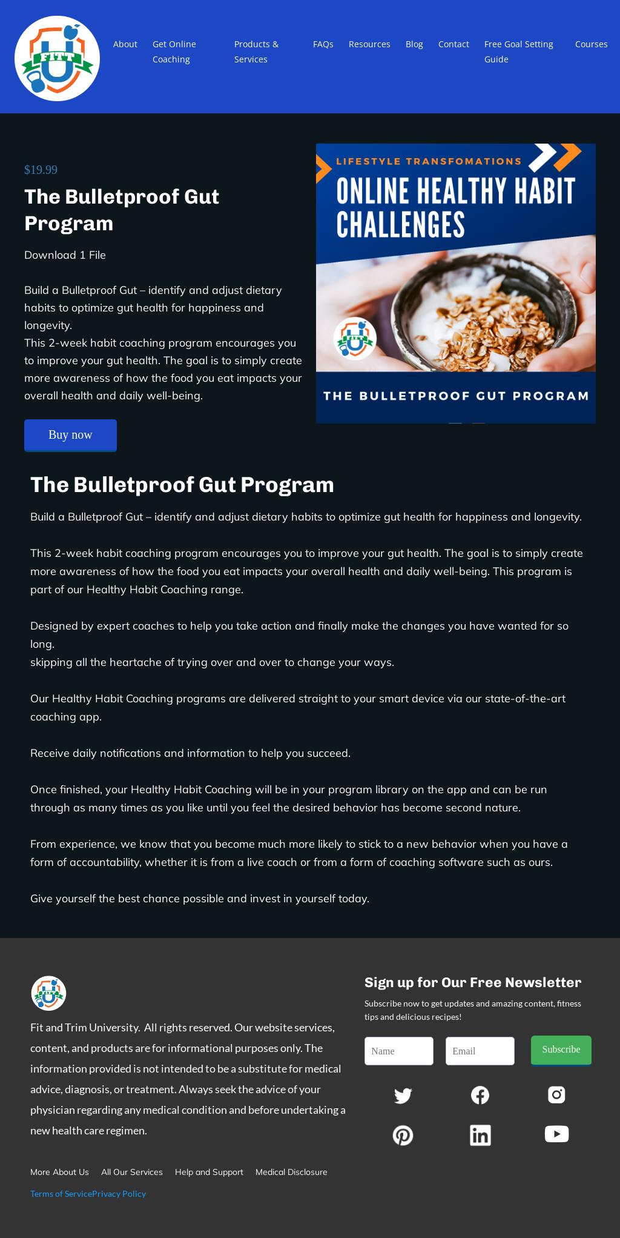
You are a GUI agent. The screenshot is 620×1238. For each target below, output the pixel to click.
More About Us (59, 1171)
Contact (453, 44)
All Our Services (132, 1171)
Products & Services (256, 51)
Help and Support (209, 1171)
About (125, 44)
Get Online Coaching (174, 51)
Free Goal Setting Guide (518, 51)
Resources (370, 44)
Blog (414, 44)
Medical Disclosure (292, 1171)
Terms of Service (61, 1193)
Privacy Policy (119, 1193)
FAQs (323, 44)
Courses (591, 44)
